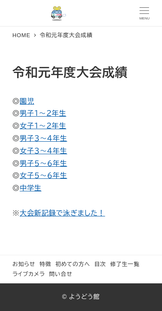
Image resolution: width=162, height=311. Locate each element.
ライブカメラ (29, 274)
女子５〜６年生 (43, 175)
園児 (27, 101)
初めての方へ (72, 264)
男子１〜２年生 (43, 113)
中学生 (30, 188)
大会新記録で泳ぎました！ (62, 213)
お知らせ (24, 264)
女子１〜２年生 (43, 126)
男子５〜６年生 (43, 163)
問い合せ (60, 274)
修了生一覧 (125, 264)
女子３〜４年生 (43, 151)
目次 (100, 264)
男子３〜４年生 (43, 138)
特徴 (45, 264)
